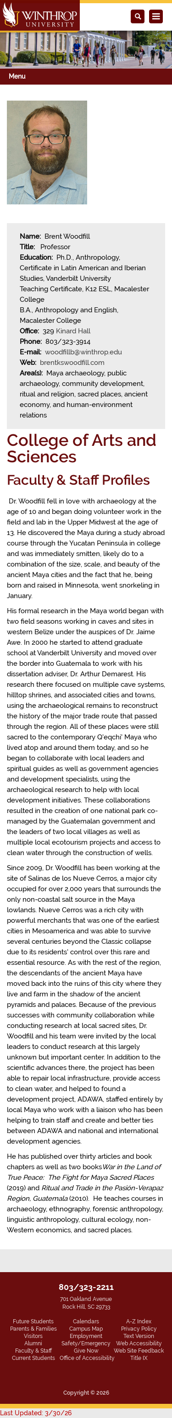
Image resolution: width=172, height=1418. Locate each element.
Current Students (33, 1358)
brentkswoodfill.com (72, 363)
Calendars (86, 1321)
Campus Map (86, 1329)
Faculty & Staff (33, 1351)
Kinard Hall (73, 331)
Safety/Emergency (86, 1343)
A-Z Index (138, 1321)
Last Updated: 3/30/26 (36, 1413)
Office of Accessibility (87, 1358)
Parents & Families (33, 1329)
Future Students (33, 1321)
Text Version (138, 1336)
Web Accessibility (139, 1343)
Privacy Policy (139, 1329)
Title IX (139, 1358)
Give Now (86, 1351)
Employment (86, 1336)
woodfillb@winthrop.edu (83, 352)
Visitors (33, 1336)
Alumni (33, 1343)
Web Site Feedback (139, 1351)
